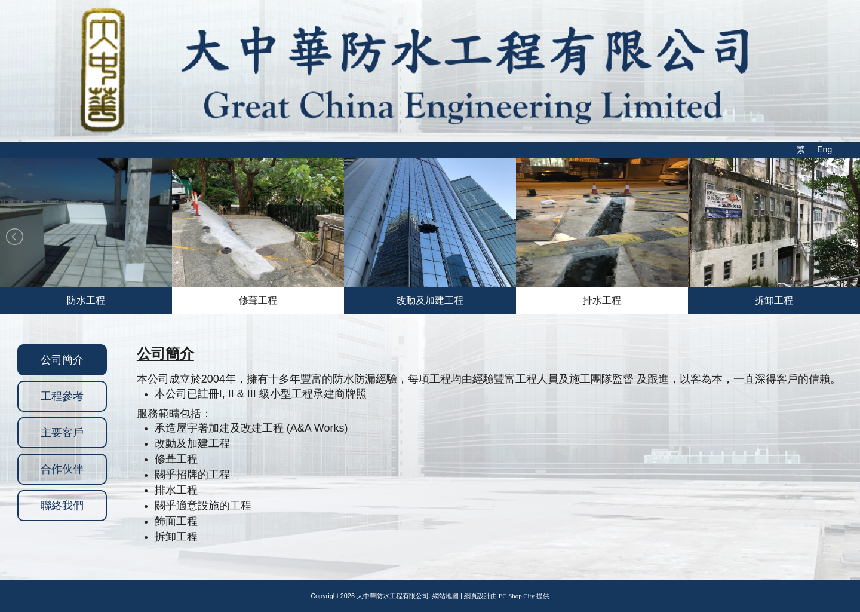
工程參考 (62, 396)
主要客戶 (62, 433)
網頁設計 (477, 595)
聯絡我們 (62, 506)
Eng (824, 149)
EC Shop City (517, 595)
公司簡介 (62, 360)
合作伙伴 (62, 469)
